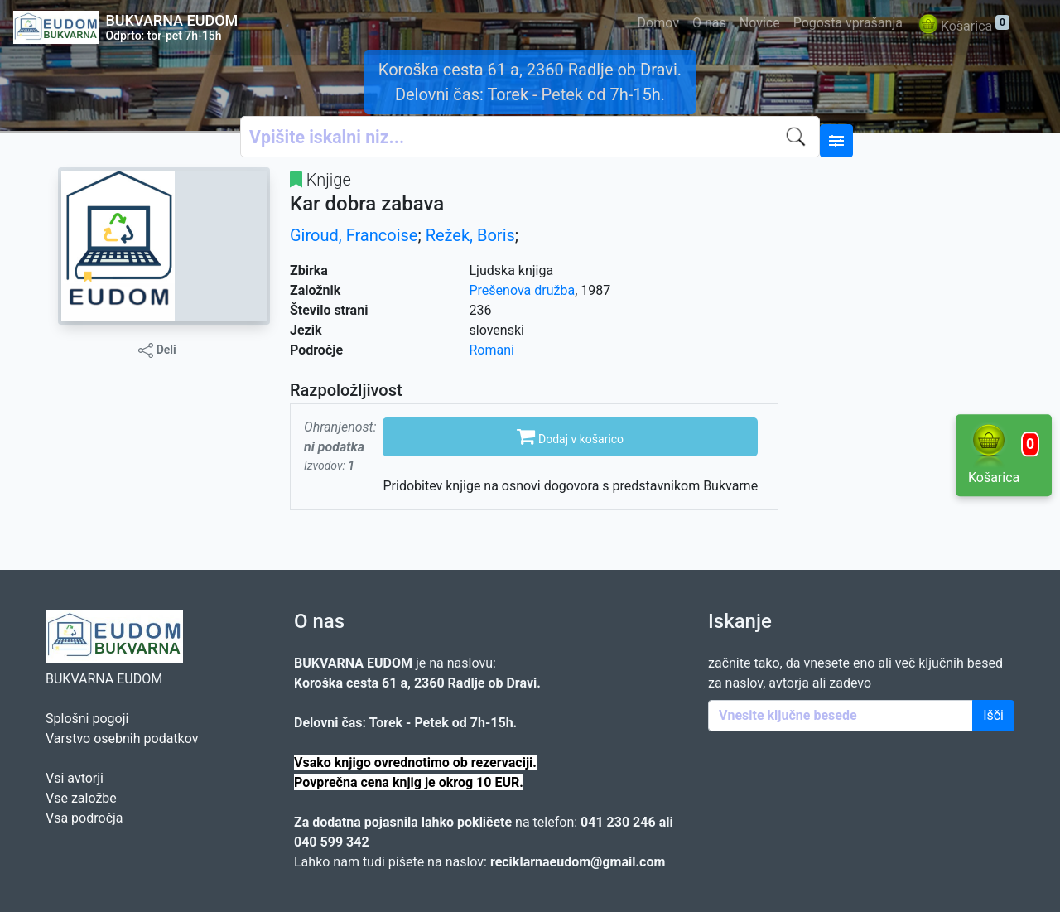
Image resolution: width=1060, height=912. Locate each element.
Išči (993, 715)
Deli (157, 350)
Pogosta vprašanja (848, 23)
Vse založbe (81, 798)
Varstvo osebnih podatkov (122, 738)
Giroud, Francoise (353, 235)
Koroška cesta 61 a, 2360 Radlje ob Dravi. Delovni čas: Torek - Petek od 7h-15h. (530, 82)
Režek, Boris (470, 235)
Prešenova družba (523, 290)
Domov (658, 23)
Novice (760, 23)
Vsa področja (84, 818)
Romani (492, 350)
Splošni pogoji (87, 718)
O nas (709, 23)
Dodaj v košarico (570, 436)
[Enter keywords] (840, 715)
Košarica (962, 27)
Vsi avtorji (75, 778)
